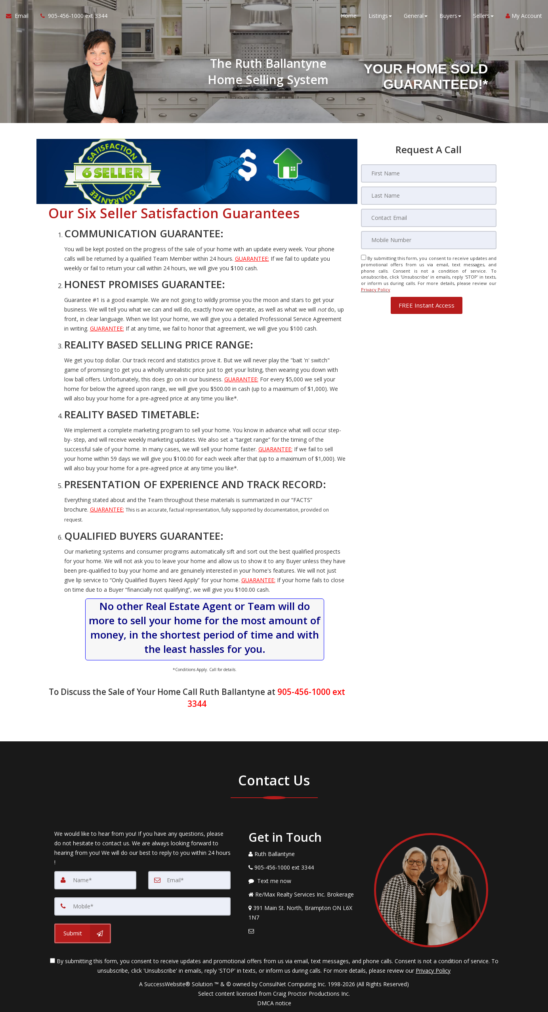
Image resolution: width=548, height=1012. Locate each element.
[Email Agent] (20, 16)
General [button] (416, 15)
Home (349, 15)
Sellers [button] (483, 15)
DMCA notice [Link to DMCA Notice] (274, 1003)
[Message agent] (305, 881)
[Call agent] (70, 16)
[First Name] (428, 173)
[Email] (428, 218)
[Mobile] (428, 240)
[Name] (95, 880)
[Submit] (82, 933)
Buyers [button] (450, 15)
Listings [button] (380, 15)
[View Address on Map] (305, 912)
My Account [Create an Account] (524, 15)
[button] (426, 305)
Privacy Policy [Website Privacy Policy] (375, 289)
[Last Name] (428, 196)
